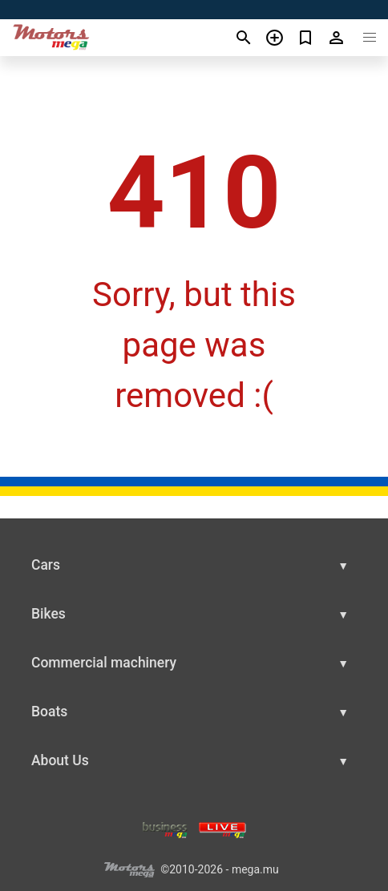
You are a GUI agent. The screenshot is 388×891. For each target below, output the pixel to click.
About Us (60, 760)
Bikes (48, 614)
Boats (49, 712)
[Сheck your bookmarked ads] (305, 37)
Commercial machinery (103, 663)
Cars (45, 565)
